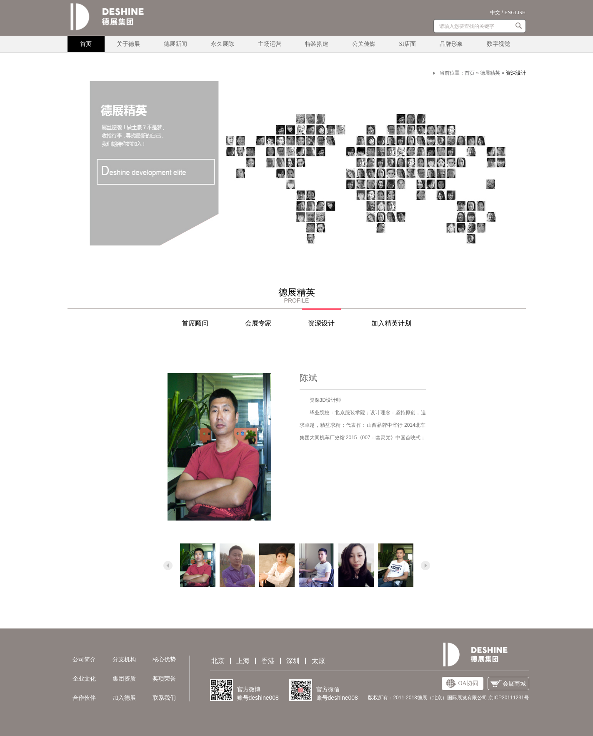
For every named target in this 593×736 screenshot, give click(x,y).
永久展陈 (222, 44)
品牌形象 (451, 44)
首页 (86, 44)
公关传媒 (363, 44)
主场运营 (269, 44)
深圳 (293, 661)
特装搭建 (316, 44)
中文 (495, 12)
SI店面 (407, 44)
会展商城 (508, 684)
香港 (268, 661)
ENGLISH (514, 12)
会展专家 (258, 323)
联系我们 (164, 698)
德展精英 (490, 73)
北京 (218, 661)
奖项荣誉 (164, 679)
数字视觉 (498, 44)
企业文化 (84, 679)
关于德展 (128, 44)
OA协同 (462, 683)
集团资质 (124, 679)
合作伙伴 (84, 698)
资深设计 (516, 73)
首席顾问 (195, 323)
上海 (243, 661)
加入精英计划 (391, 323)
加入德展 (124, 698)
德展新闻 (175, 44)
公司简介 (84, 659)
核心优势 (164, 659)
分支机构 (124, 659)
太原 (318, 661)
